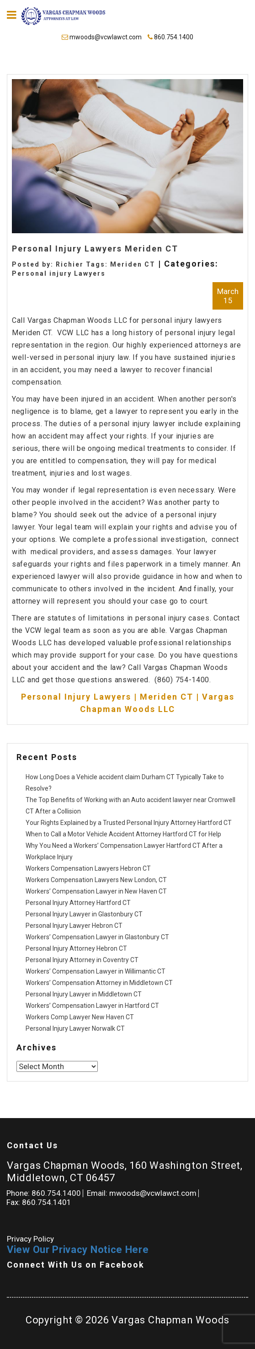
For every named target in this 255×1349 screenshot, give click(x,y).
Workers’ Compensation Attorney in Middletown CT (99, 982)
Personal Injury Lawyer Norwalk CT (75, 1028)
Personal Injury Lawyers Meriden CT (95, 248)
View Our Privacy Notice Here (78, 1249)
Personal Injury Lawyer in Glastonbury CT (84, 914)
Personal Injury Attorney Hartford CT (78, 902)
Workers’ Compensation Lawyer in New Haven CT (96, 891)
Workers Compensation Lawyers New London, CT (96, 879)
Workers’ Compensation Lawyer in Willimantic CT (95, 971)
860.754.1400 (170, 37)
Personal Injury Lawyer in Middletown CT (84, 994)
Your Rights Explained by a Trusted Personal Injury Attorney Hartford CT (129, 822)
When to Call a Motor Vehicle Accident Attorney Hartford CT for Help (123, 834)
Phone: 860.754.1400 (43, 1193)
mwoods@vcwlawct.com (102, 37)
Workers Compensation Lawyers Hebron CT (88, 868)
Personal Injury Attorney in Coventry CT (82, 960)
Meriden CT (132, 264)
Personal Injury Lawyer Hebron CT (74, 925)
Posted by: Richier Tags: (61, 264)
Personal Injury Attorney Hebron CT (76, 948)
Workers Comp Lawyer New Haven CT (80, 1017)
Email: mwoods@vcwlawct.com (142, 1193)
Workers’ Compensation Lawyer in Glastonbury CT (97, 937)
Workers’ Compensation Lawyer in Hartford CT (92, 1005)
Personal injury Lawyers (59, 273)
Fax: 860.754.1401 (38, 1202)
